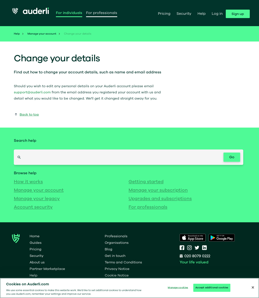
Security (184, 13)
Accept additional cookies (211, 287)
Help (202, 13)
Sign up (238, 14)
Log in (217, 13)
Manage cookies (178, 287)
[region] (129, 288)
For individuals (69, 12)
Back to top (29, 114)
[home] (30, 13)
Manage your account (41, 34)
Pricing (164, 13)
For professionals (101, 12)
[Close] (253, 287)
